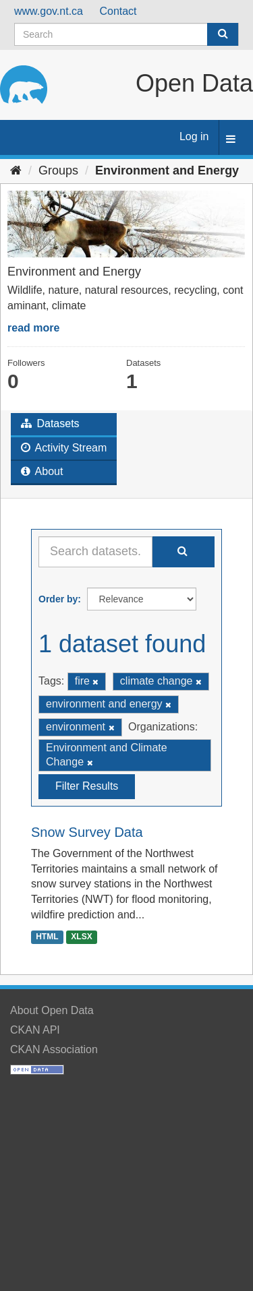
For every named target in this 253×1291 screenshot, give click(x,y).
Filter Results (86, 786)
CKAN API (35, 1030)
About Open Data (52, 1010)
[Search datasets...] (95, 551)
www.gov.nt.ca (48, 11)
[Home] (16, 170)
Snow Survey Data (87, 832)
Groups (58, 170)
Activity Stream (64, 447)
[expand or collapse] (231, 139)
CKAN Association (54, 1049)
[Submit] (222, 34)
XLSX (81, 936)
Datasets (50, 423)
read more (33, 328)
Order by (58, 599)
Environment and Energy (167, 170)
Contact (117, 11)
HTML (47, 936)
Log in (194, 136)
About (42, 471)
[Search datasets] (126, 34)
